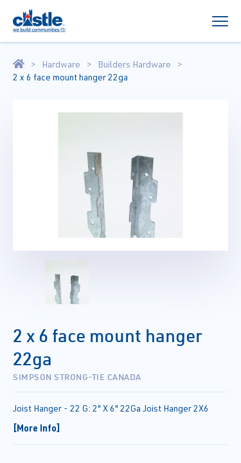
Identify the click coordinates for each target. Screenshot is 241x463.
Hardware (61, 64)
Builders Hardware (134, 64)
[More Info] (36, 427)
